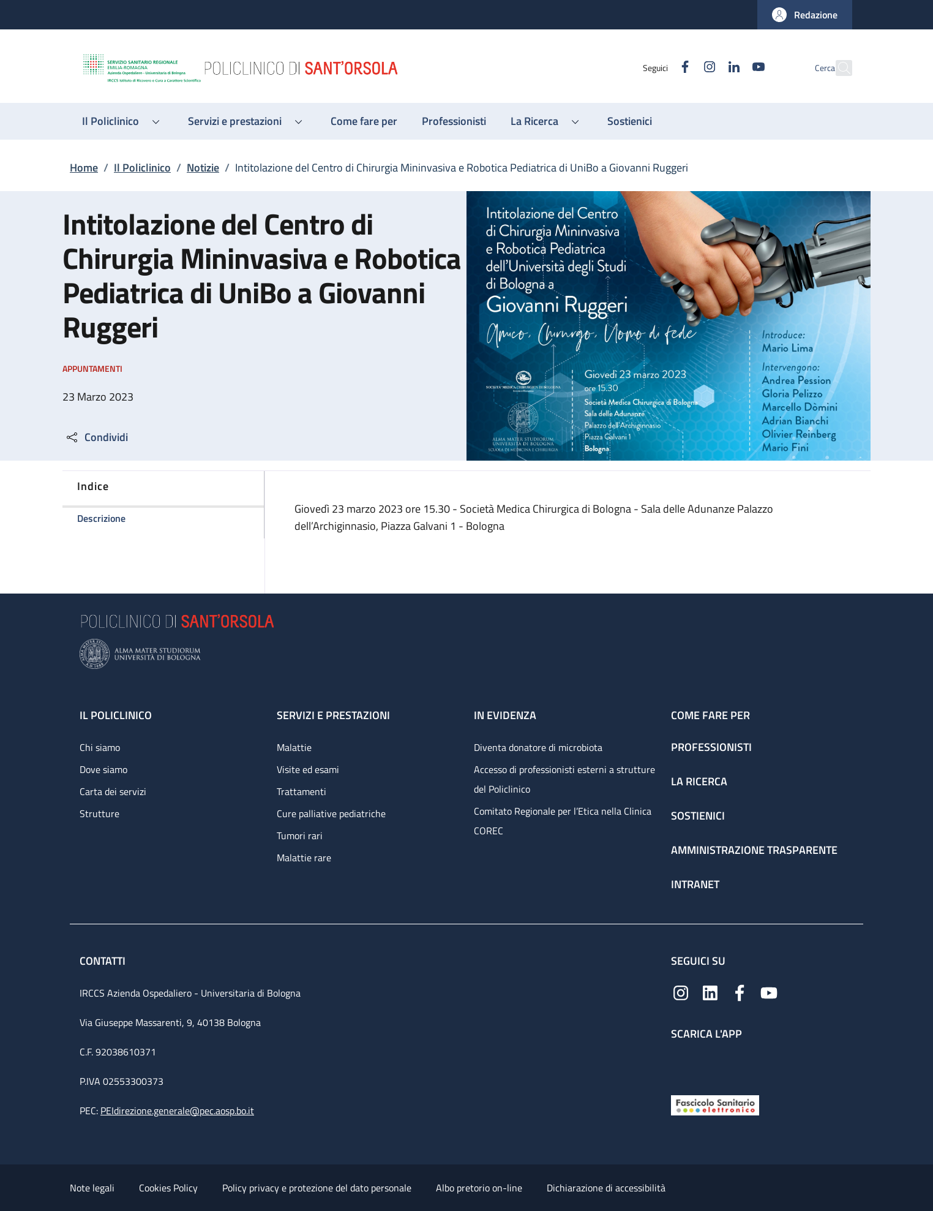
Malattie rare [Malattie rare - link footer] (304, 857)
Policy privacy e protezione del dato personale (316, 1187)
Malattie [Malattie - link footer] (294, 747)
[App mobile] (681, 1065)
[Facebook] (658, 67)
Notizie (203, 167)
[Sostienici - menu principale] (629, 121)
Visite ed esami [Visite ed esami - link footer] (308, 769)
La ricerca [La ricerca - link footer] (699, 781)
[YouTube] (731, 67)
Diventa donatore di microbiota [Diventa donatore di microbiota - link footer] (538, 747)
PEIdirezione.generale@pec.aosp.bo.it (177, 1110)
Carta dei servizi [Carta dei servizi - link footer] (113, 791)
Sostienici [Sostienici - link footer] (698, 815)
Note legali (92, 1187)
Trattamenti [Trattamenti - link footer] (301, 791)
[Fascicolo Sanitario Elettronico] (715, 1104)
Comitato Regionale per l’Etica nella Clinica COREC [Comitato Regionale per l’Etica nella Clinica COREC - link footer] (562, 821)
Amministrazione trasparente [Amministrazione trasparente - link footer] (754, 850)
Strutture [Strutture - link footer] (99, 813)
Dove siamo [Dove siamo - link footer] (103, 769)
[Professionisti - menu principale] (454, 121)
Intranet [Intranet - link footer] (695, 884)
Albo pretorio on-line (479, 1187)
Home (84, 167)
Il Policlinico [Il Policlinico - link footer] (116, 715)
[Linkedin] (707, 67)
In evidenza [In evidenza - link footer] (505, 715)
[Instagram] (682, 67)
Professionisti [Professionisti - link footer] (711, 747)
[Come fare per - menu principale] (364, 121)
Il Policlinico (142, 167)
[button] (804, 14)
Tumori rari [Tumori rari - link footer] (300, 835)
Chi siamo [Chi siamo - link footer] (100, 747)
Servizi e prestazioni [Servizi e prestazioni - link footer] (333, 715)
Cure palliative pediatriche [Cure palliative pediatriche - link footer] (331, 813)
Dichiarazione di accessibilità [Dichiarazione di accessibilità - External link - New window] (606, 1187)
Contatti (104, 961)
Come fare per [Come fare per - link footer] (710, 715)
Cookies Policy (168, 1187)
